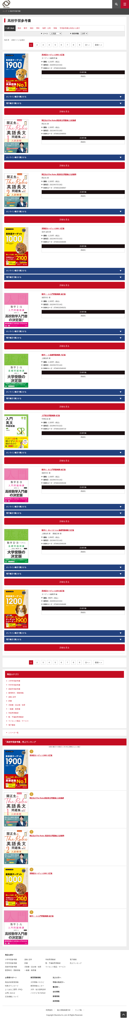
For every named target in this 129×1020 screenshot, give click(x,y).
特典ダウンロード (12, 986)
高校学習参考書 (14, 689)
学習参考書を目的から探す (70, 28)
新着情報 (56, 996)
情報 (55, 28)
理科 (38, 28)
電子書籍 (11, 725)
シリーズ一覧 (13, 733)
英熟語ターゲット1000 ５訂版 (53, 228)
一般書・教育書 (14, 709)
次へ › (87, 45)
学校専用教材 (13, 713)
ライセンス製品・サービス (18, 721)
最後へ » (98, 45)
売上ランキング (76, 963)
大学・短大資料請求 (38, 989)
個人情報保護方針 (64, 1010)
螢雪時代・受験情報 (16, 693)
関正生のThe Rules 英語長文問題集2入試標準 (59, 174)
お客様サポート (11, 978)
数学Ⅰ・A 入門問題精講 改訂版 (54, 294)
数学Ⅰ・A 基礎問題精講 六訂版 (54, 355)
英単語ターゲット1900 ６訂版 (53, 55)
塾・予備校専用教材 (16, 717)
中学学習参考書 (14, 685)
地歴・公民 (46, 28)
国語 (31, 28)
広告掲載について (12, 997)
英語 (19, 28)
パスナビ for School (38, 993)
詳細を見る (64, 111)
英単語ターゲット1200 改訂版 (53, 591)
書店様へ (56, 987)
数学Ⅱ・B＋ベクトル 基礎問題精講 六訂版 (58, 530)
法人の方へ (57, 978)
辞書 (10, 701)
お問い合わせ (10, 993)
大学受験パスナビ (37, 982)
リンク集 (78, 1010)
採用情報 (56, 1001)
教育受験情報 (36, 978)
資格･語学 (12, 697)
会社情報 (56, 992)
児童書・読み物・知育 (16, 705)
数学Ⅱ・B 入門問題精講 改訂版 (54, 470)
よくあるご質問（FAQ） (14, 989)
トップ (5, 11)
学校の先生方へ (58, 982)
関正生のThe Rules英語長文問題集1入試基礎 (59, 120)
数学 (25, 28)
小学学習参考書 (14, 681)
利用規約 (49, 1010)
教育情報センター (37, 986)
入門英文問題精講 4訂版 (51, 416)
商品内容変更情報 (12, 982)
